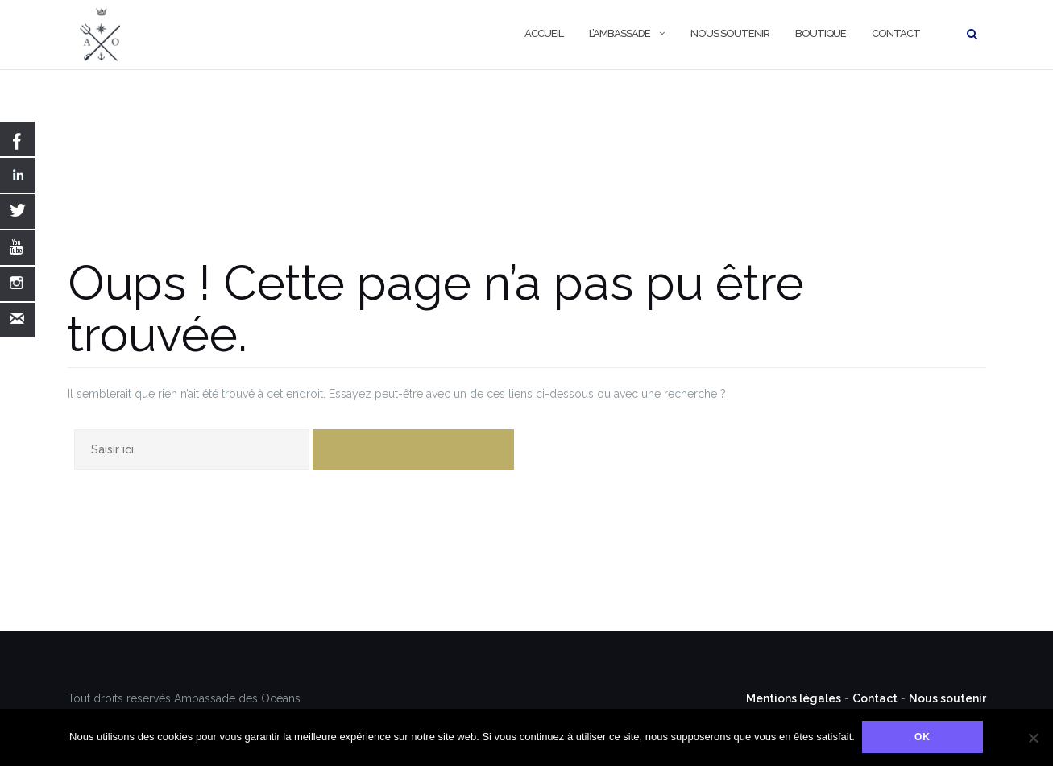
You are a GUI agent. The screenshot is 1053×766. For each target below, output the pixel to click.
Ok (923, 737)
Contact (896, 33)
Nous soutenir (729, 33)
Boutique (820, 33)
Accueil (543, 33)
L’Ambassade (619, 33)
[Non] (1033, 738)
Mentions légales (793, 698)
